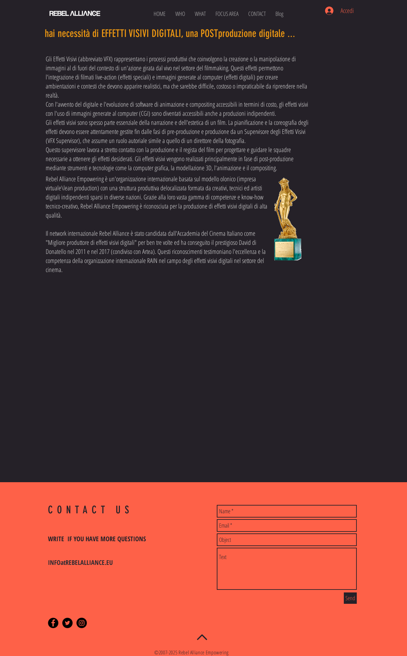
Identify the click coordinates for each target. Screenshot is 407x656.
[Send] (350, 598)
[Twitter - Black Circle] (67, 623)
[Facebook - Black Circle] (53, 623)
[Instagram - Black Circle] (81, 623)
